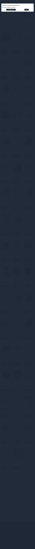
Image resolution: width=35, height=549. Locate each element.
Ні (26, 9)
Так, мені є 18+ (11, 9)
